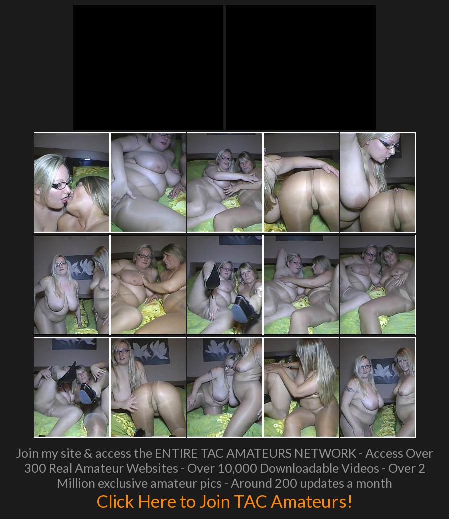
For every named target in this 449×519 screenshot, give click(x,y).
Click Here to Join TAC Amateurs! (224, 500)
